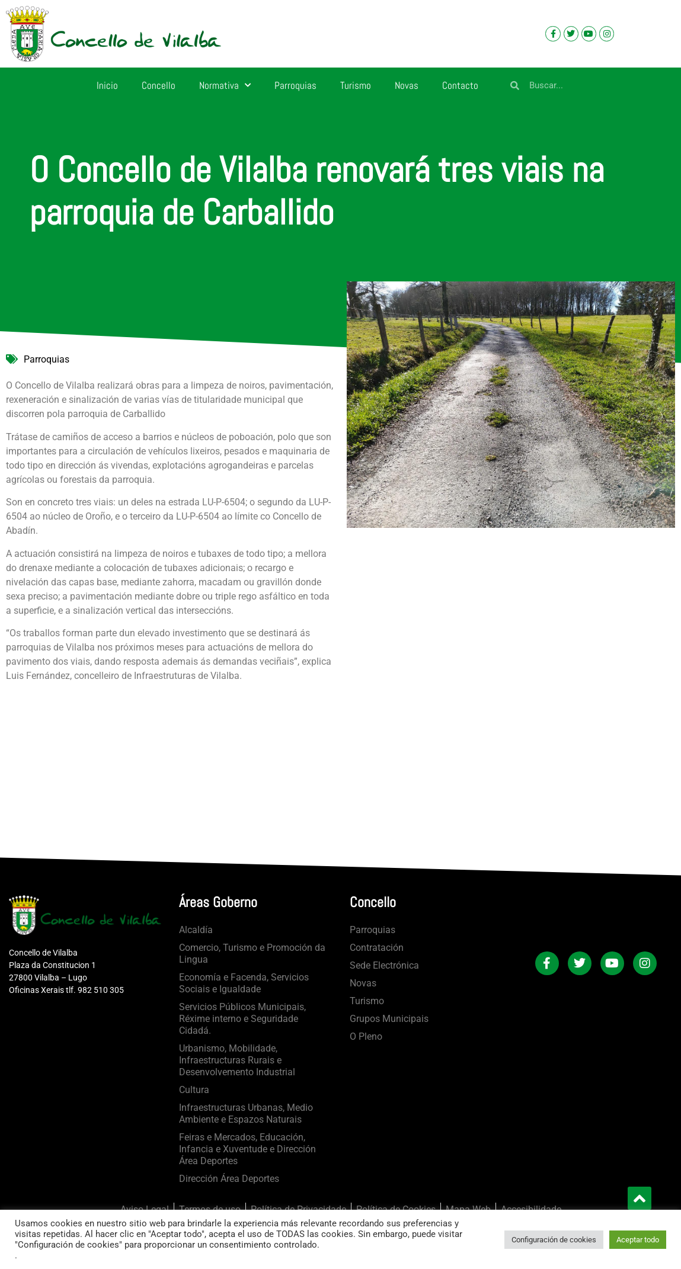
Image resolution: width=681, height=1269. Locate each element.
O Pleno (366, 1036)
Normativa (225, 85)
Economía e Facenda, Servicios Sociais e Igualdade (244, 983)
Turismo (355, 85)
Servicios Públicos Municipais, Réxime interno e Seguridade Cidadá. (242, 1018)
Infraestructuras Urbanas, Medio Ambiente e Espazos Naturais (246, 1113)
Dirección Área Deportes (229, 1178)
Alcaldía (196, 929)
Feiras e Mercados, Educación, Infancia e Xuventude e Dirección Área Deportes (247, 1149)
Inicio (107, 85)
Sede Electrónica (384, 965)
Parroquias (295, 85)
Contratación (377, 947)
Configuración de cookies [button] (553, 1239)
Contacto (460, 85)
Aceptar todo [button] (637, 1239)
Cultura (194, 1089)
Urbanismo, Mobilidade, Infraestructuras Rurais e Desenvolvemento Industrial (237, 1060)
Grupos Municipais (389, 1018)
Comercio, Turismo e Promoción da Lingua (252, 953)
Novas (406, 85)
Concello (158, 85)
